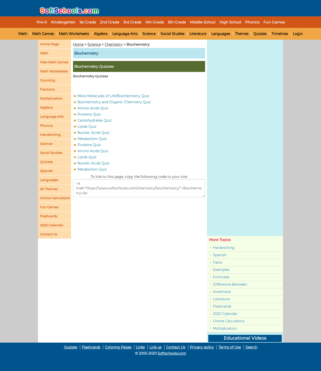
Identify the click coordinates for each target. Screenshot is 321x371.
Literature (197, 34)
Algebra (100, 34)
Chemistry (114, 44)
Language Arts (124, 34)
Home (78, 44)
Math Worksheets (74, 34)
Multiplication (51, 98)
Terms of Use (230, 347)
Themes (241, 34)
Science (149, 34)
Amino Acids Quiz (92, 108)
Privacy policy (202, 347)
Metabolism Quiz (92, 139)
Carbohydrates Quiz (94, 120)
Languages (220, 34)
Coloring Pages (118, 347)
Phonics (46, 126)
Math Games (43, 34)
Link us (155, 347)
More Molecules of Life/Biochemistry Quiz (113, 96)
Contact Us (175, 347)
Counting (47, 80)
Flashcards (222, 306)
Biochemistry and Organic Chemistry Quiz (114, 102)
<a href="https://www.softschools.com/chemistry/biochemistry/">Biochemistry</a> (139, 188)
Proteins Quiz (89, 114)
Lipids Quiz (86, 126)
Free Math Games (54, 62)
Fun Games (274, 22)
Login (298, 34)
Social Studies (172, 34)
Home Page (49, 44)
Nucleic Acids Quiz (93, 132)
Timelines (280, 34)
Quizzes (260, 34)
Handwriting (50, 135)
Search (251, 347)
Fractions (47, 89)
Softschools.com (172, 353)
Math (22, 34)
